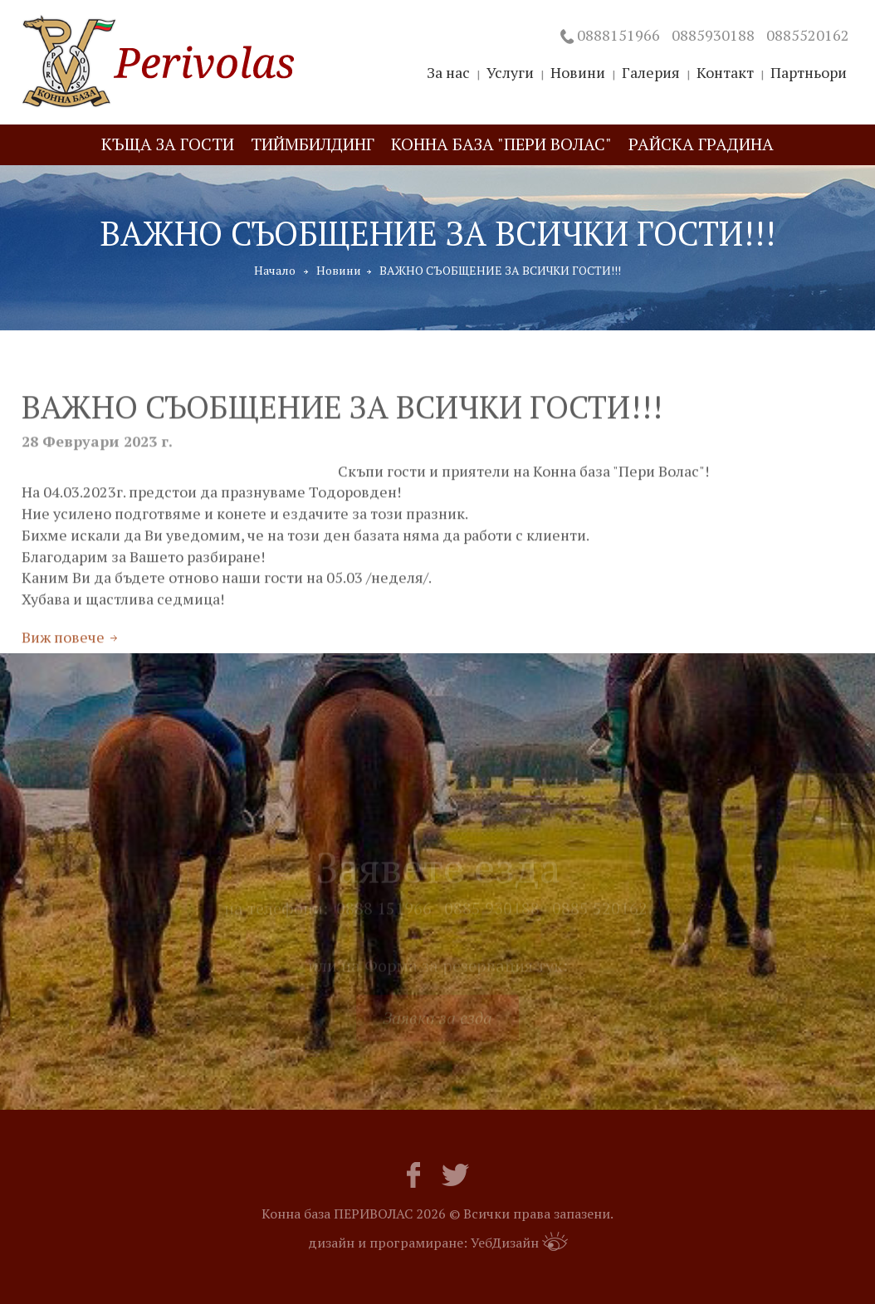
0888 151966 (384, 915)
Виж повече (63, 647)
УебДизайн (519, 1242)
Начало (275, 270)
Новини (338, 270)
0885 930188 (492, 915)
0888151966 (618, 35)
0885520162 (807, 35)
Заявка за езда (437, 1024)
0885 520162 (600, 915)
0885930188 (713, 35)
